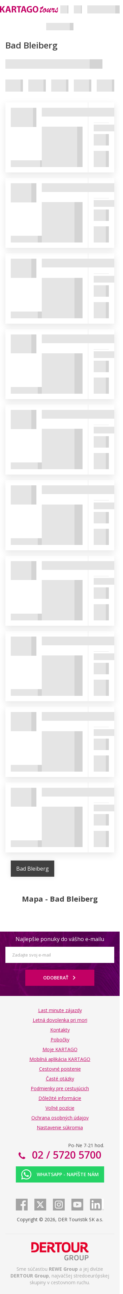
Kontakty (60, 1030)
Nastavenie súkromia (60, 1127)
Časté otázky (60, 1078)
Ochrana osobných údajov (60, 1117)
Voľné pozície (59, 1108)
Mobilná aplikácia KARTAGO (59, 1059)
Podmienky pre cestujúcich (60, 1088)
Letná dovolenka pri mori (60, 1020)
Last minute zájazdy (60, 1010)
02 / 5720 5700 (65, 1155)
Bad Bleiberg (32, 868)
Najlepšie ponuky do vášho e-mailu (60, 939)
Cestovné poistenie (60, 1069)
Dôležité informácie (59, 1098)
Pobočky (60, 1039)
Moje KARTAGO (60, 1049)
